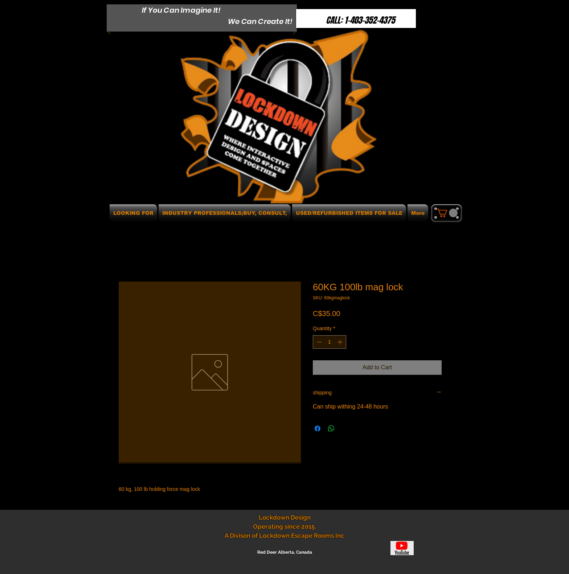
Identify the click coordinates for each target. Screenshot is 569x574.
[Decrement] (318, 342)
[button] (447, 213)
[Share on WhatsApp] (331, 428)
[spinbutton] (329, 342)
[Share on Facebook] (317, 428)
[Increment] (340, 342)
